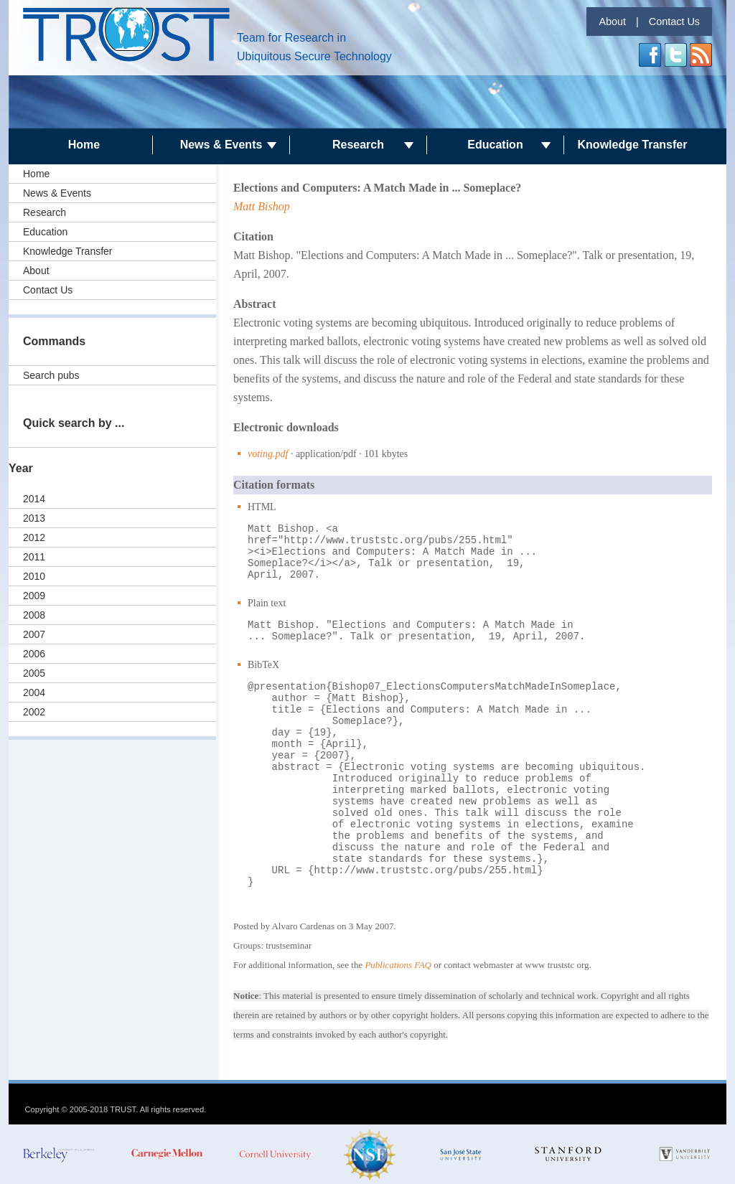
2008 (34, 615)
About (612, 21)
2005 (34, 673)
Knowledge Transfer (633, 144)
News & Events (221, 144)
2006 (34, 653)
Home (84, 144)
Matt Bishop (261, 206)
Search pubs (51, 375)
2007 (34, 634)
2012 (34, 537)
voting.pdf (268, 453)
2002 (34, 712)
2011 (34, 557)
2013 (34, 518)
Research (358, 144)
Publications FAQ (398, 964)
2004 (34, 692)
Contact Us (674, 21)
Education (495, 144)
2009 (34, 595)
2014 (34, 498)
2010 (34, 576)
